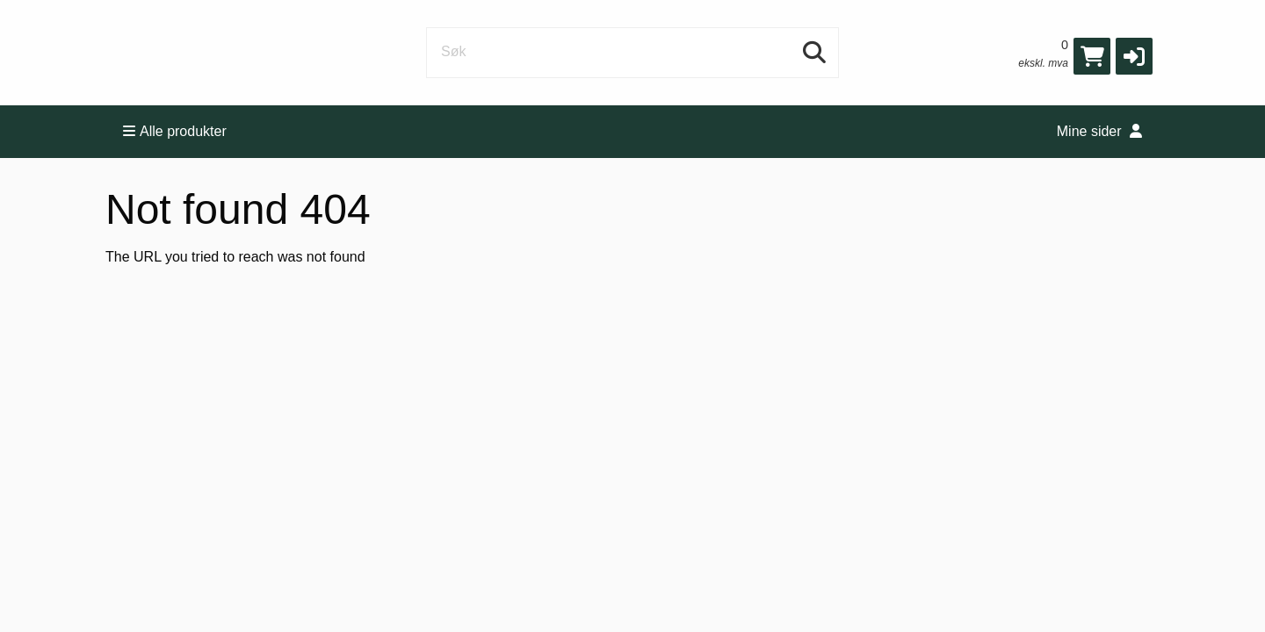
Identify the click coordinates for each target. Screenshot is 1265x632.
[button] (1134, 56)
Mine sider (1099, 131)
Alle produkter (175, 131)
